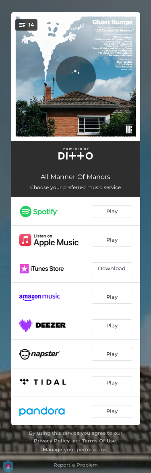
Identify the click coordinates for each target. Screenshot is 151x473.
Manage (52, 449)
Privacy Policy (52, 441)
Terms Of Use (99, 441)
